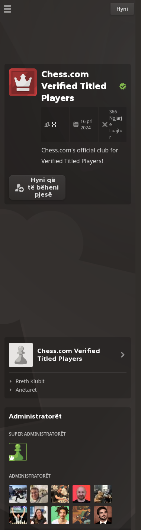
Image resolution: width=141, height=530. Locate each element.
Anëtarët (26, 389)
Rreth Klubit (30, 381)
